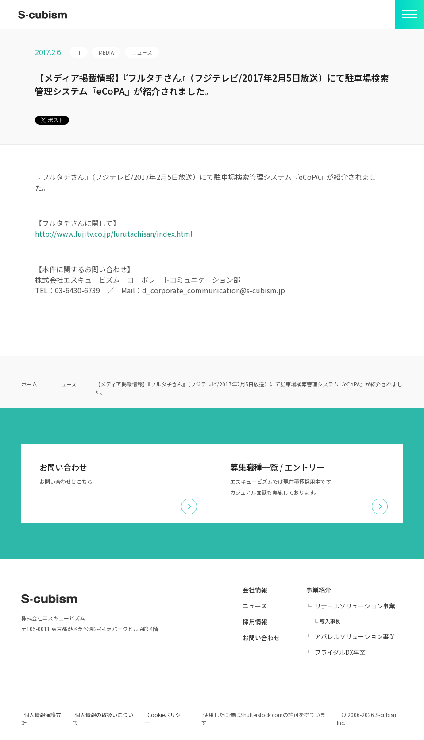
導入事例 (330, 621)
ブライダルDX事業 (340, 652)
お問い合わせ (261, 637)
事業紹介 (318, 589)
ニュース (66, 384)
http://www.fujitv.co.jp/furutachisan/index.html (114, 233)
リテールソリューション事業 (355, 605)
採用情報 (255, 621)
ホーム (29, 384)
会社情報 (255, 589)
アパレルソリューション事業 (355, 636)
